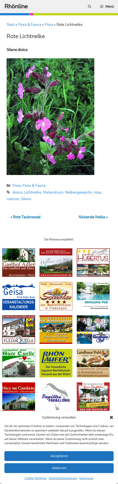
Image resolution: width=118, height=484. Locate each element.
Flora (49, 24)
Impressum (86, 478)
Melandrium (53, 192)
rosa (97, 192)
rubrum (13, 198)
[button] (111, 417)
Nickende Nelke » (93, 217)
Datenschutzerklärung (63, 478)
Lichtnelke (32, 192)
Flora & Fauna (29, 24)
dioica (17, 192)
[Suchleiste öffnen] (90, 6)
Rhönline (16, 6)
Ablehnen (59, 468)
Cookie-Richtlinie (35, 478)
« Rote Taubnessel (25, 217)
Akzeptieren (59, 456)
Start (11, 24)
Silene (26, 198)
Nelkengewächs (78, 192)
